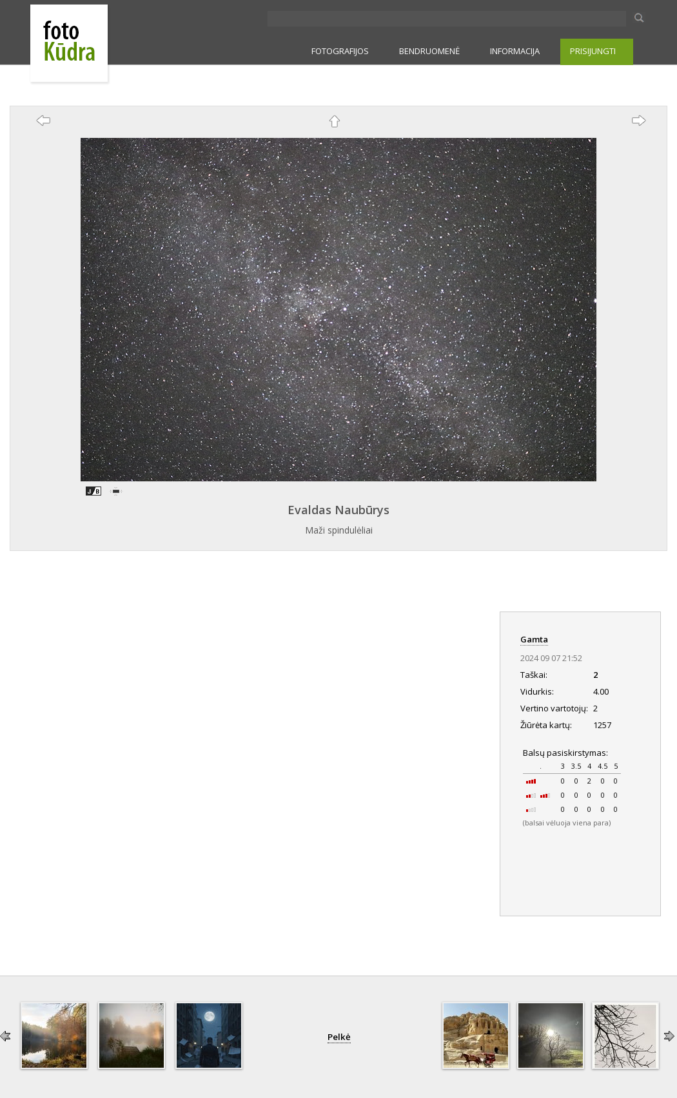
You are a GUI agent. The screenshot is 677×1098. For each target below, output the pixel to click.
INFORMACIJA (515, 51)
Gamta (534, 639)
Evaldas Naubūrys (338, 509)
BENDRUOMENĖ (429, 51)
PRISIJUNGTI (593, 51)
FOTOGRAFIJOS (340, 51)
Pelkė (339, 1037)
